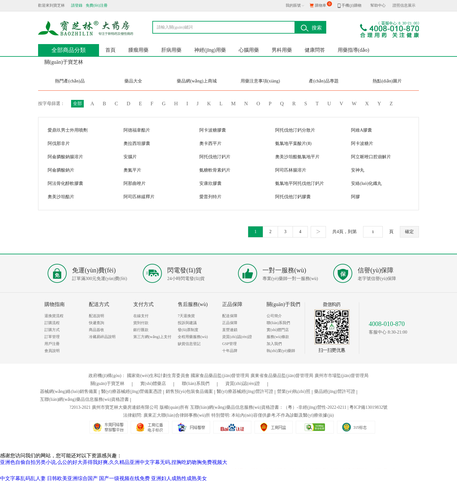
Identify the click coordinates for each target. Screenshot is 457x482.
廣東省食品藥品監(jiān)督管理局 (281, 375)
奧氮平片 (132, 170)
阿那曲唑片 (134, 183)
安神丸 (357, 170)
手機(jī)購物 (349, 5)
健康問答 (315, 50)
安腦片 (130, 156)
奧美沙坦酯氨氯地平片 (297, 156)
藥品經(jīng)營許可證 (335, 391)
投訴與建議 (187, 323)
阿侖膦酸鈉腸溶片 (65, 156)
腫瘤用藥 (138, 50)
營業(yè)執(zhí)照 (294, 391)
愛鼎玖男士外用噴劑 (68, 130)
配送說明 (96, 316)
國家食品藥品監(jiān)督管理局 (220, 375)
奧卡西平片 (210, 143)
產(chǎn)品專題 (324, 81)
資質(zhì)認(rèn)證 (237, 337)
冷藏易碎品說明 (102, 337)
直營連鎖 (229, 330)
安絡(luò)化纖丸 (366, 183)
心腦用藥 (249, 50)
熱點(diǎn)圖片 (387, 81)
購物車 (323, 4)
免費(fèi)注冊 (97, 5)
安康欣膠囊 (210, 183)
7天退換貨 (186, 316)
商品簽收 (96, 330)
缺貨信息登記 (189, 344)
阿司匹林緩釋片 (139, 196)
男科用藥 (282, 50)
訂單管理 (52, 337)
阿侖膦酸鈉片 (61, 170)
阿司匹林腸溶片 (290, 170)
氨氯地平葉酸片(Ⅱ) (293, 143)
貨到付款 (141, 323)
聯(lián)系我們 (278, 323)
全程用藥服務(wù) (193, 337)
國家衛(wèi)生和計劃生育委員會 (158, 375)
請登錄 (77, 5)
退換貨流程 (53, 316)
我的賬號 (293, 5)
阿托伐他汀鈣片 (214, 156)
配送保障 (229, 316)
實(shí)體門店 (278, 330)
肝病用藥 (171, 50)
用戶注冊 (52, 344)
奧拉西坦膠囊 (136, 143)
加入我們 (274, 344)
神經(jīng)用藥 (210, 50)
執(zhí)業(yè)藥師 (281, 350)
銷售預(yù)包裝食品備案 (190, 391)
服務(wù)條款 (278, 337)
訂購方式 (52, 330)
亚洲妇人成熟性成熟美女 (179, 478)
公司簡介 (274, 316)
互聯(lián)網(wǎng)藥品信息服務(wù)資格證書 (85, 399)
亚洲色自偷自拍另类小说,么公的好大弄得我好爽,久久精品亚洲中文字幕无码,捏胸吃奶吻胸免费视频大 (113, 462)
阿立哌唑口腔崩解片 (371, 156)
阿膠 (355, 196)
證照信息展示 (404, 5)
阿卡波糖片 (362, 143)
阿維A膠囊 (361, 130)
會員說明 (52, 350)
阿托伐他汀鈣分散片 (295, 130)
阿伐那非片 (59, 143)
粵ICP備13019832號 (368, 407)
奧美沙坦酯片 (61, 196)
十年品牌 (229, 350)
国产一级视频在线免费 (124, 478)
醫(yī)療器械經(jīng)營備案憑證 (132, 391)
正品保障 (229, 323)
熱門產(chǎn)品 (70, 81)
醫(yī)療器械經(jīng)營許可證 (246, 391)
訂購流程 (52, 323)
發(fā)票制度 (188, 330)
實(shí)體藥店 (157, 383)
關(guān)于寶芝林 (63, 62)
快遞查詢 (96, 323)
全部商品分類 (68, 50)
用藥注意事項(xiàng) (260, 81)
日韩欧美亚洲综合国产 (72, 478)
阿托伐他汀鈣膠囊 (293, 196)
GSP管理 (229, 344)
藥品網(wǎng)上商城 (196, 81)
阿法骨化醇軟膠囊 (65, 183)
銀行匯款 (141, 330)
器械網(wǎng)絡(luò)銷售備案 (69, 391)
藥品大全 (133, 81)
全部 (77, 103)
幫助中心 (378, 5)
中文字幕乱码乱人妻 (23, 478)
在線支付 (141, 316)
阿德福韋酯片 (136, 130)
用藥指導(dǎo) (353, 50)
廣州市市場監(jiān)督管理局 (341, 375)
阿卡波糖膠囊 (212, 130)
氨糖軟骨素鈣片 (214, 170)
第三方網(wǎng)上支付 (152, 337)
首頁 (110, 50)
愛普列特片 (210, 196)
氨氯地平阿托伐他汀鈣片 (299, 183)
